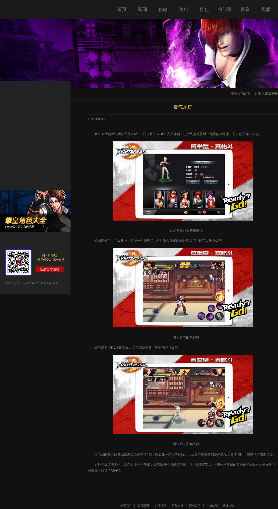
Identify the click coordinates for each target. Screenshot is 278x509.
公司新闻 (143, 505)
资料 (183, 9)
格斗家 (225, 9)
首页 (122, 9)
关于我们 (126, 505)
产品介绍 (177, 505)
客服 (266, 9)
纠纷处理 (212, 505)
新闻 (142, 9)
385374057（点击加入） (41, 283)
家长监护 (194, 505)
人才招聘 (160, 505)
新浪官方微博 (49, 269)
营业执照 (228, 505)
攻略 (163, 9)
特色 (204, 9)
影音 (245, 9)
